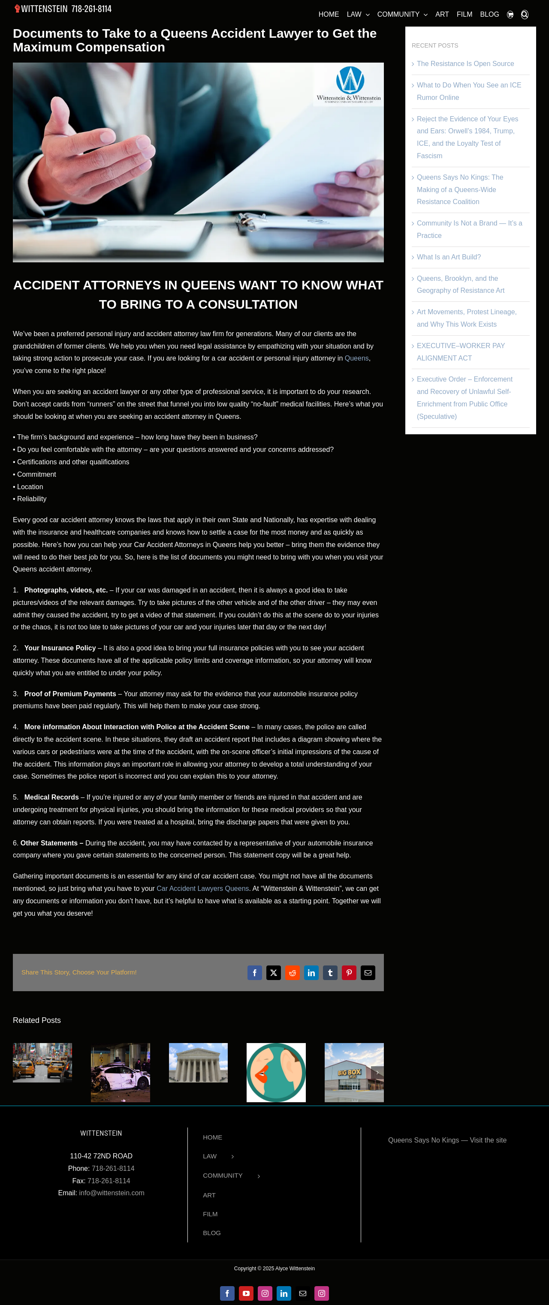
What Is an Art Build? (449, 257)
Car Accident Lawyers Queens (203, 888)
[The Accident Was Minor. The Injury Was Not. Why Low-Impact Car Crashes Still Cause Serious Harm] (42, 1046)
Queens (357, 358)
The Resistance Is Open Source (465, 63)
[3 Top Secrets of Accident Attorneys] (276, 1046)
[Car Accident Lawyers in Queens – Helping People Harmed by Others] (198, 1046)
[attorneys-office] (198, 162)
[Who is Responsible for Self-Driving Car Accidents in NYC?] (120, 1046)
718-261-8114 (113, 1168)
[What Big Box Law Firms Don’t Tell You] (354, 1046)
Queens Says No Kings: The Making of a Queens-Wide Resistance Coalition (460, 190)
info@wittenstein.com (111, 1193)
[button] (524, 13)
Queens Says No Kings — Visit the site (447, 1140)
